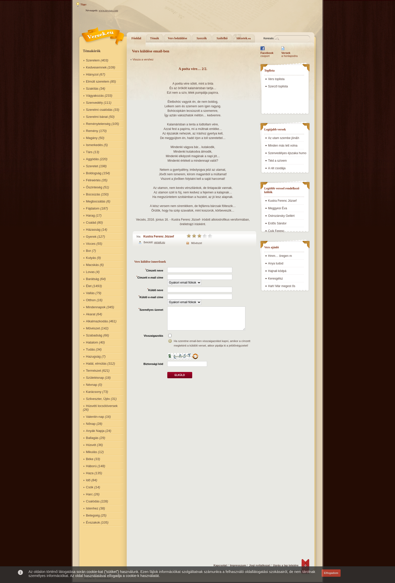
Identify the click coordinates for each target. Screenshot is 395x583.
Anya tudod (275, 263)
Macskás (92, 265)
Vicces (90, 244)
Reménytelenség (98, 124)
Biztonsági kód (153, 363)
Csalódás (93, 501)
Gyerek (91, 236)
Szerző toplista (278, 86)
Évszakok (93, 522)
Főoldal (136, 38)
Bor (88, 251)
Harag (90, 215)
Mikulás (91, 452)
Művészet (93, 328)
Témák (154, 38)
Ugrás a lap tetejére (286, 565)
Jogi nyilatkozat (259, 565)
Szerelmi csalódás (99, 110)
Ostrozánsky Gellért (281, 216)
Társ (89, 152)
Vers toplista (276, 79)
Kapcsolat (220, 565)
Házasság (93, 229)
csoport (266, 54)
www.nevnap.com (108, 10)
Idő (88, 480)
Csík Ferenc (276, 231)
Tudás (90, 349)
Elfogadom (331, 572)
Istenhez (92, 508)
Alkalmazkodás (97, 321)
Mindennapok (96, 307)
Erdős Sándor (277, 223)
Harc (89, 494)
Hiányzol (92, 74)
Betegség (93, 515)
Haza (89, 473)
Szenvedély (94, 103)
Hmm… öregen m (280, 256)
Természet (93, 370)
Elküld (180, 375)
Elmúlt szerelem (97, 81)
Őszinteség (94, 187)
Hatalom (92, 342)
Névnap (91, 385)
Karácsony (93, 392)
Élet (88, 286)
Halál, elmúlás (96, 363)
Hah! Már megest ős (281, 286)
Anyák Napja (95, 431)
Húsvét (91, 445)
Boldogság (93, 173)
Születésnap (95, 378)
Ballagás (92, 438)
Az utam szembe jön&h (283, 138)
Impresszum (238, 565)
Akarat (90, 314)
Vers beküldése (177, 38)
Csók (89, 487)
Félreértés (93, 180)
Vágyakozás (95, 95)
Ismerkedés (94, 145)
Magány (91, 138)
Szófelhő (222, 38)
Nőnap (90, 424)
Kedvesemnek (96, 67)
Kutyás (91, 258)
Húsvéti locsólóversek (102, 406)
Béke (89, 459)
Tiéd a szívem (277, 160)
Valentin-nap (95, 417)
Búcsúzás (93, 194)
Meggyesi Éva (277, 208)
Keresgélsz (275, 278)
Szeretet (92, 166)
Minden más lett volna (283, 145)
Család (91, 222)
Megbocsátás (95, 201)
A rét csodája (276, 168)
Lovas (90, 272)
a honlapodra (289, 54)
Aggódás (92, 159)
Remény (92, 131)
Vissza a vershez (143, 59)
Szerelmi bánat (97, 117)
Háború (91, 466)
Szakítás (92, 88)
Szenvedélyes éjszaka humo (287, 153)
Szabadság (94, 335)
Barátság (92, 279)
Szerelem (93, 60)
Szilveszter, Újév (98, 399)
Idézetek (244, 38)
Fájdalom (92, 208)
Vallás (90, 293)
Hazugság (93, 356)
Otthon (91, 300)
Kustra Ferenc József (158, 236)
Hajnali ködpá (277, 271)
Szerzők (201, 38)
